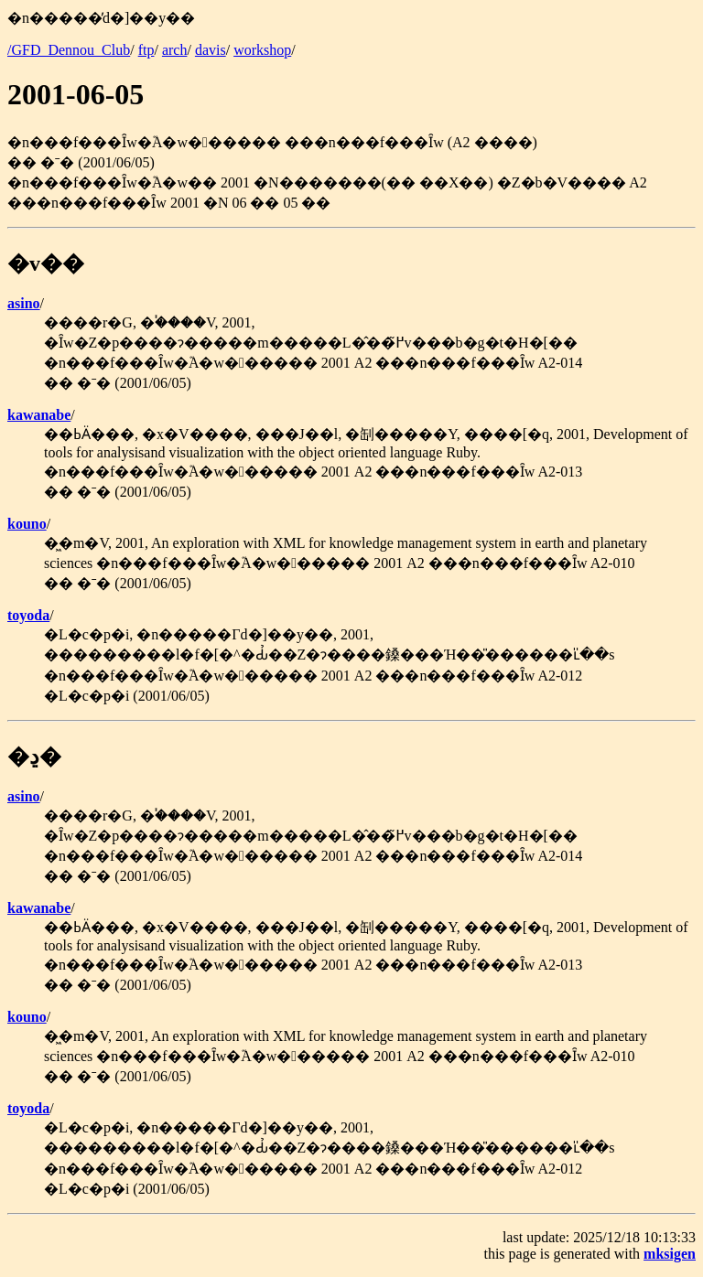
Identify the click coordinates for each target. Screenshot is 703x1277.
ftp (146, 50)
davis (210, 50)
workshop (262, 50)
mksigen (670, 1253)
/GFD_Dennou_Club (68, 50)
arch (175, 50)
